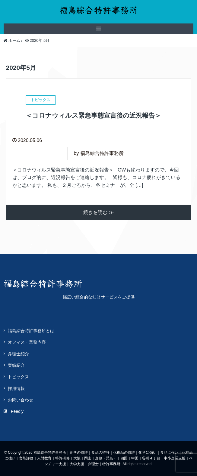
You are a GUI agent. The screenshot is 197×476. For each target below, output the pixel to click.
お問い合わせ (20, 399)
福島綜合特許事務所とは (31, 330)
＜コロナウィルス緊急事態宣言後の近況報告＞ (93, 115)
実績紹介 (16, 365)
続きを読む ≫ (98, 212)
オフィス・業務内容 (27, 342)
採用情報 (16, 388)
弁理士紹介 (18, 353)
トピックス (18, 376)
